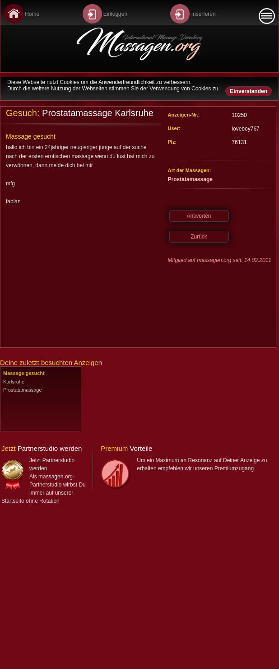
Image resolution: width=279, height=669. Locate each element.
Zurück (199, 237)
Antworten (198, 216)
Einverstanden (248, 91)
